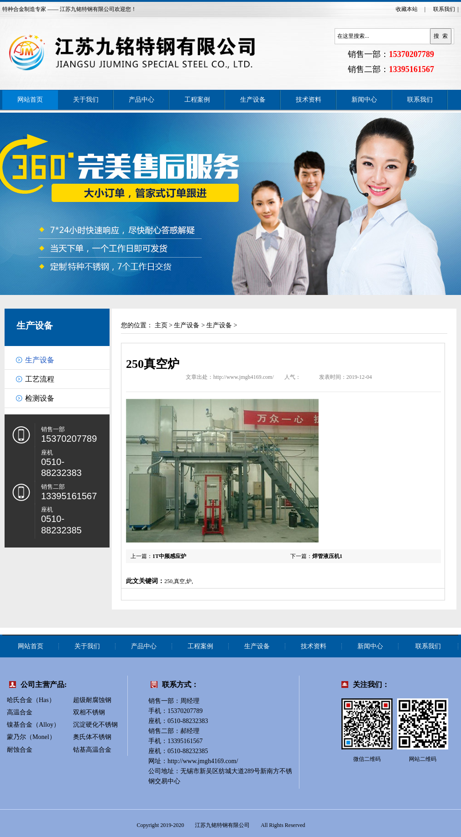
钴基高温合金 (92, 749)
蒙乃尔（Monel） (31, 737)
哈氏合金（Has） (31, 700)
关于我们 (86, 99)
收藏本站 (407, 9)
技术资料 (308, 99)
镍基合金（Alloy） (33, 724)
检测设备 (39, 398)
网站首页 (30, 99)
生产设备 (253, 99)
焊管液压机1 (327, 556)
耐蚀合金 (19, 749)
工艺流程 (39, 379)
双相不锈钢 (89, 712)
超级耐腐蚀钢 (92, 700)
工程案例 (197, 99)
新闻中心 (364, 99)
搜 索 (441, 36)
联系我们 (444, 9)
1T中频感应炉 (169, 556)
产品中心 (141, 99)
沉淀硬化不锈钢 (95, 724)
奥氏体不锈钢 (92, 737)
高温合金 (19, 712)
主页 (161, 325)
